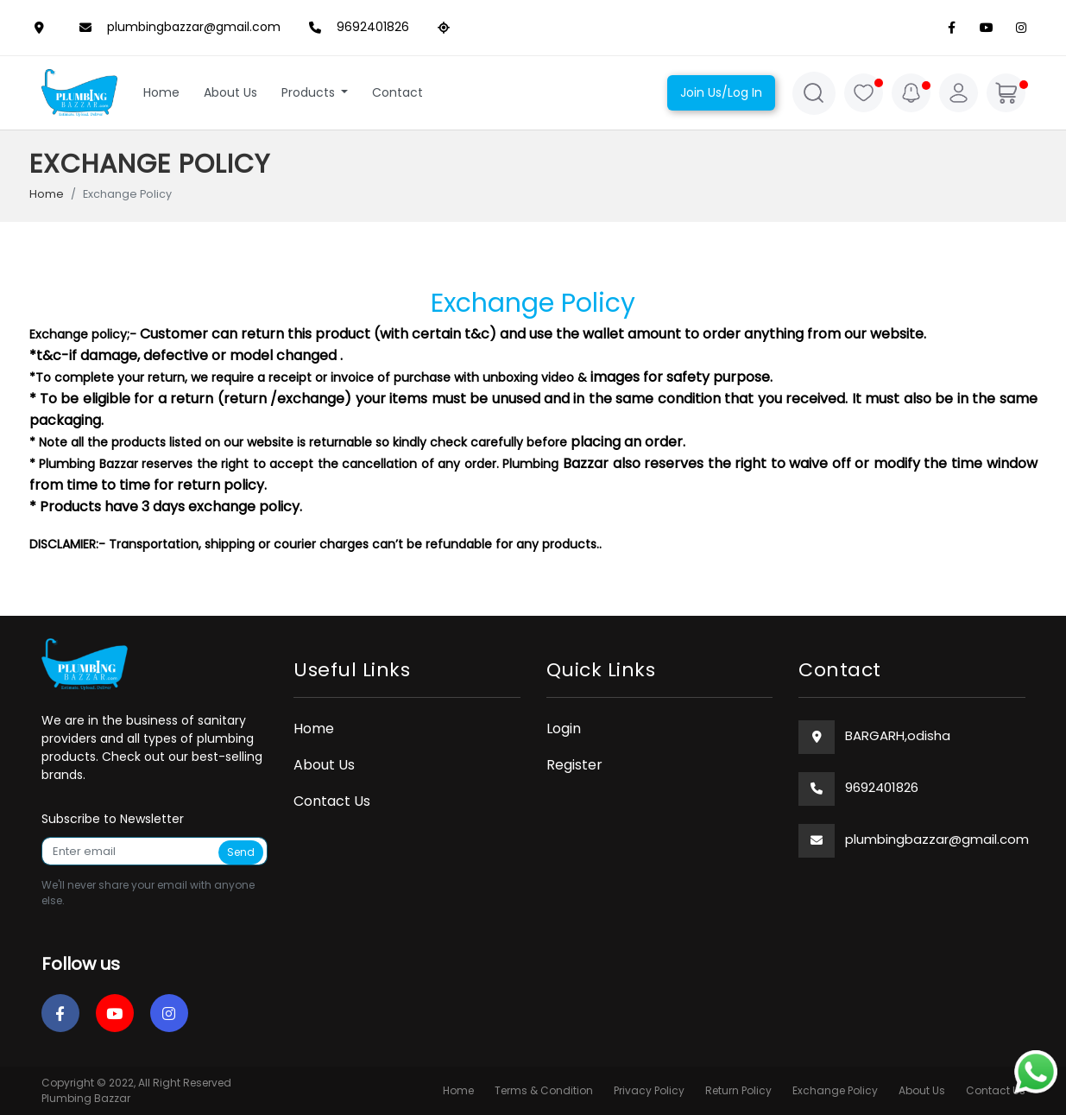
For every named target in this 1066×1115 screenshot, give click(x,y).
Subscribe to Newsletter (112, 818)
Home (161, 92)
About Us (230, 92)
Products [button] (309, 92)
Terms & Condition (544, 1090)
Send (241, 852)
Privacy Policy (649, 1090)
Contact (397, 92)
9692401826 (355, 28)
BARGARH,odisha (897, 735)
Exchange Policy (835, 1090)
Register (574, 765)
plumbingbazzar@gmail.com (177, 28)
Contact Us (331, 801)
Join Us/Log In (721, 92)
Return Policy (738, 1090)
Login (563, 728)
